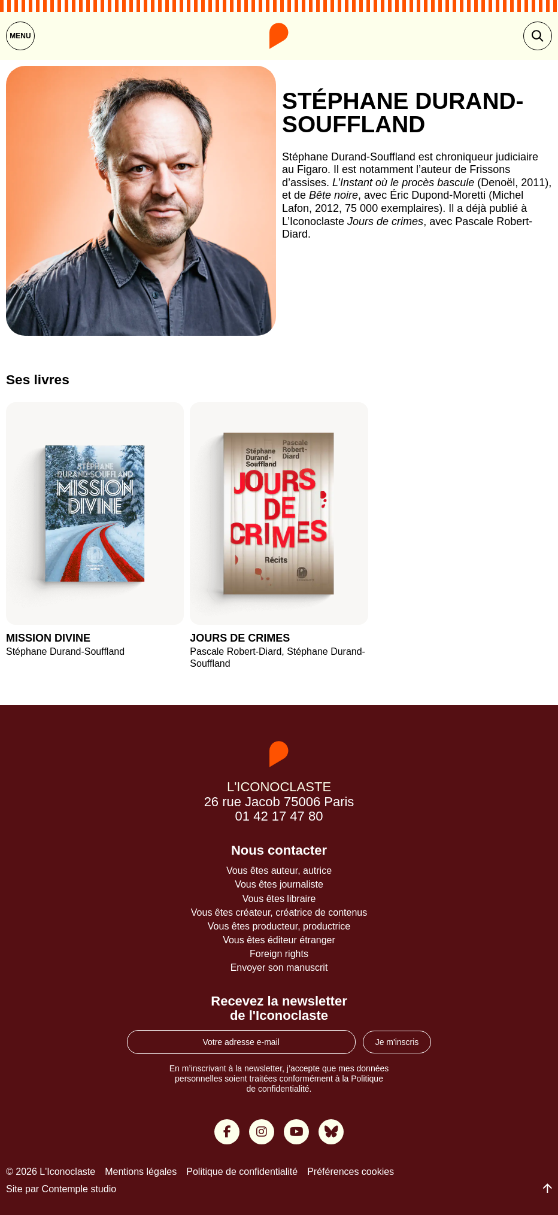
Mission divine (48, 638)
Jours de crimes (240, 639)
